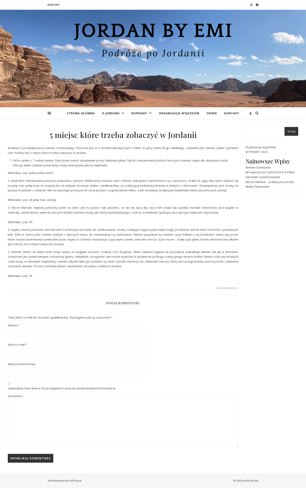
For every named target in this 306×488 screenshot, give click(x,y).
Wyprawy (139, 113)
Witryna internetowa (21, 364)
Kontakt (54, 4)
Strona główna (81, 113)
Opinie (211, 113)
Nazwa (13, 325)
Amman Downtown (258, 167)
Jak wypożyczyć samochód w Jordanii (270, 172)
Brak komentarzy (227, 288)
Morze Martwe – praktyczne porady (270, 182)
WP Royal (75, 480)
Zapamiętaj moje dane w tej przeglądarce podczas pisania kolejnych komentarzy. (62, 388)
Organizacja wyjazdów (179, 113)
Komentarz (15, 396)
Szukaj (291, 131)
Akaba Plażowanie (257, 186)
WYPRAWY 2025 (257, 152)
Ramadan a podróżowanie (263, 177)
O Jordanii (111, 113)
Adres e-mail (17, 344)
